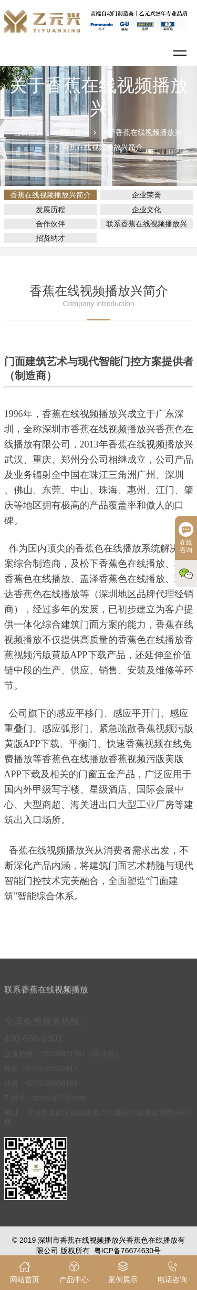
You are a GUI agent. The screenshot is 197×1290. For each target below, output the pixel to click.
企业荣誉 (146, 195)
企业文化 (146, 209)
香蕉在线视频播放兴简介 (102, 147)
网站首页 (74, 132)
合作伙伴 (50, 224)
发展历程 (50, 209)
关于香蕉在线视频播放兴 (141, 132)
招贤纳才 (50, 238)
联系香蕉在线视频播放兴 (146, 224)
